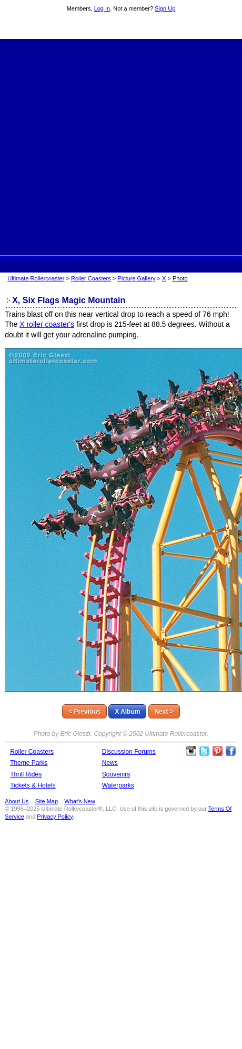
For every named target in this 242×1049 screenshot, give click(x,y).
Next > (163, 711)
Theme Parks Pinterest (217, 751)
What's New (79, 801)
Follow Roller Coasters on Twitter (204, 751)
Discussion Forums (129, 751)
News (110, 762)
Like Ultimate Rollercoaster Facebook (230, 751)
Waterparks (118, 785)
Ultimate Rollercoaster (121, 26)
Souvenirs (116, 774)
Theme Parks (28, 762)
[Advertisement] (106, 145)
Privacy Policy (55, 816)
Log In (102, 8)
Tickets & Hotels (32, 785)
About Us (16, 801)
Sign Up (165, 8)
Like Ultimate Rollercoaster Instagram (191, 751)
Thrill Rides (26, 774)
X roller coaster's (46, 324)
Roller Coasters (91, 278)
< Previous (84, 711)
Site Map (46, 801)
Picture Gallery (136, 278)
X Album (127, 711)
